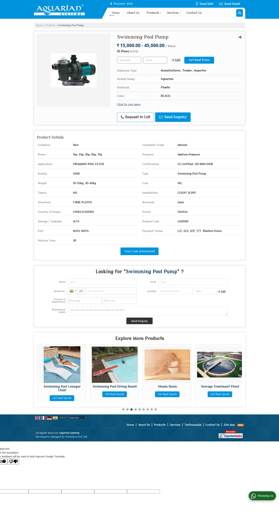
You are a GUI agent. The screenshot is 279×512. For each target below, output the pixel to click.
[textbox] (155, 60)
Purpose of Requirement (58, 300)
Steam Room (220, 386)
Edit (176, 60)
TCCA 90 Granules (62, 386)
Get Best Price (199, 60)
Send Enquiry (173, 117)
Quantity (151, 291)
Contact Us (193, 13)
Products (154, 13)
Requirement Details (58, 311)
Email (153, 281)
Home (115, 13)
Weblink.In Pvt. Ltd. (76, 437)
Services (174, 13)
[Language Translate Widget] (73, 417)
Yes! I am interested (139, 251)
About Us (133, 13)
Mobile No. (59, 291)
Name (62, 281)
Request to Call (135, 117)
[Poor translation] (13, 462)
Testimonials (193, 425)
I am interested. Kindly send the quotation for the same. (147, 311)
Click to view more (129, 104)
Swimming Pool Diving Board (167, 386)
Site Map (229, 425)
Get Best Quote (62, 394)
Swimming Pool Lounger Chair (114, 388)
